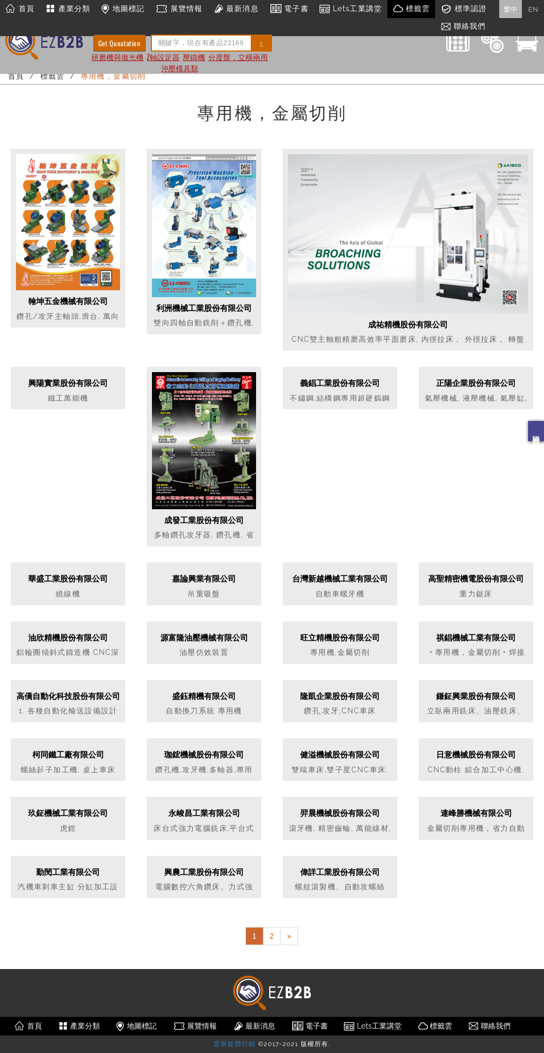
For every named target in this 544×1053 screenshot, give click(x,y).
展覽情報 (178, 9)
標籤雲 (411, 9)
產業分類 (67, 9)
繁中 (510, 9)
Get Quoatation (119, 43)
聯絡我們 (536, 431)
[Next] (289, 936)
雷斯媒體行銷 (235, 1044)
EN (533, 9)
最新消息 (235, 9)
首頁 (20, 9)
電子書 (289, 9)
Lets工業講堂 (350, 9)
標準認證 (463, 9)
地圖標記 (122, 9)
